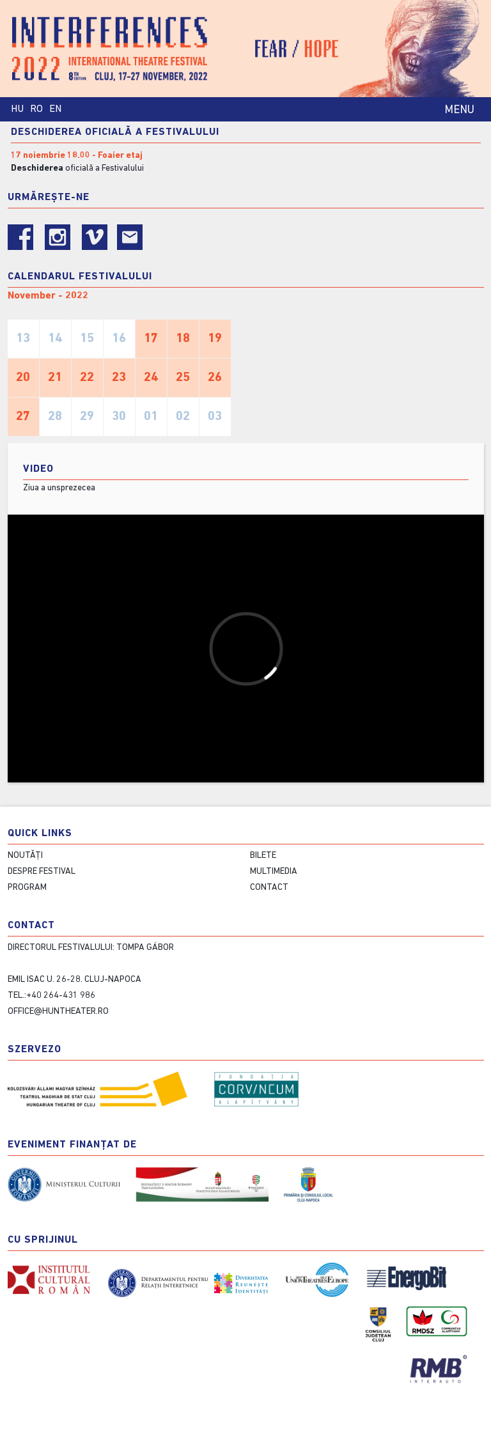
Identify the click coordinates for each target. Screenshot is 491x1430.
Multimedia (273, 871)
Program (27, 887)
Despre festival (41, 871)
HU (17, 109)
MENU (459, 110)
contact (269, 887)
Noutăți (25, 855)
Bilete (263, 855)
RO (36, 109)
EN (55, 109)
